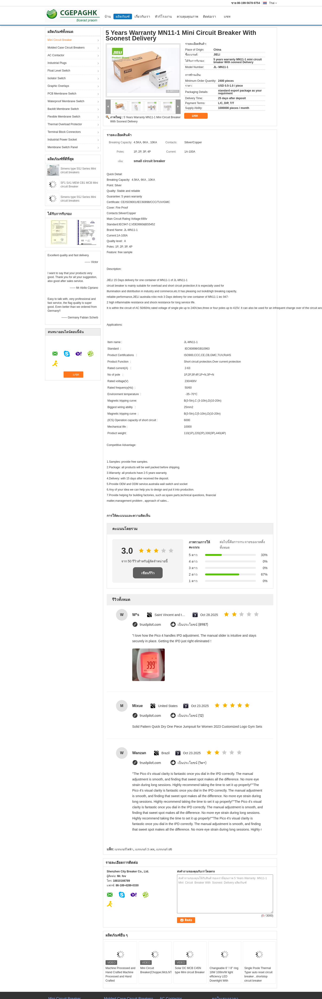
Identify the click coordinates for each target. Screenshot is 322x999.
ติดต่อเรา (209, 16)
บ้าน (108, 16)
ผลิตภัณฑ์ (123, 16)
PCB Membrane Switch (62, 93)
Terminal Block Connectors (64, 132)
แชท (227, 16)
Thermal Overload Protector (65, 124)
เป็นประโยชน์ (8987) (193, 625)
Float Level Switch (59, 70)
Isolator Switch (57, 78)
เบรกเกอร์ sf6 (164, 849)
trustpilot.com (150, 625)
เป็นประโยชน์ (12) (190, 716)
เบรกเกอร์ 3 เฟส (144, 849)
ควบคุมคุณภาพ (187, 16)
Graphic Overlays (58, 86)
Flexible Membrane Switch (64, 116)
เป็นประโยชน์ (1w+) (192, 763)
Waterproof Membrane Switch (66, 101)
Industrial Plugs (57, 63)
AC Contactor (56, 55)
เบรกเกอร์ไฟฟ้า (124, 849)
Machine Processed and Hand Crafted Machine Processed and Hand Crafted (120, 974)
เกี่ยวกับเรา (142, 16)
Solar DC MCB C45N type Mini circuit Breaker (190, 970)
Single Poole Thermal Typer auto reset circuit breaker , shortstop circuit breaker (258, 974)
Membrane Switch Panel (63, 147)
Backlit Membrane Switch (63, 109)
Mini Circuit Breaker (60, 40)
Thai (273, 3)
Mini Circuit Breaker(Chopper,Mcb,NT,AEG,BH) (155, 970)
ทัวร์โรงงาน (163, 16)
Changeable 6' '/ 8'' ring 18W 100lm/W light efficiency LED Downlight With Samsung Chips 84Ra (224, 976)
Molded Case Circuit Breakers (66, 47)
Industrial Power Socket (62, 139)
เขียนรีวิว (148, 573)
